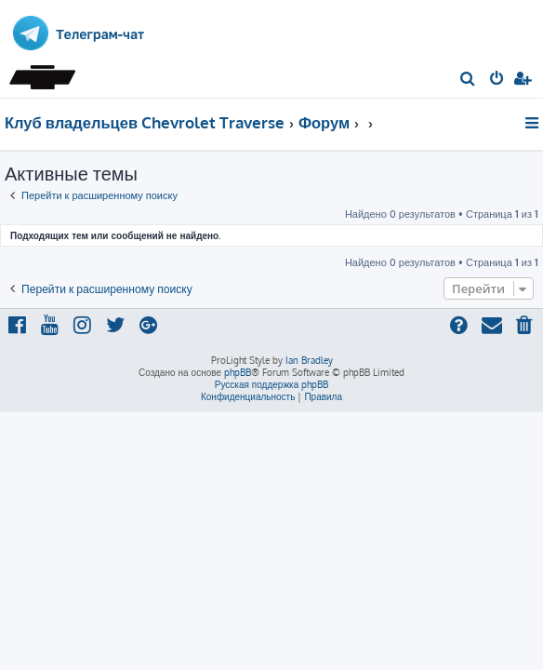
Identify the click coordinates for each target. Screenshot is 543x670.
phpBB (237, 372)
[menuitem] (468, 80)
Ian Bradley (309, 360)
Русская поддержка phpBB (272, 384)
